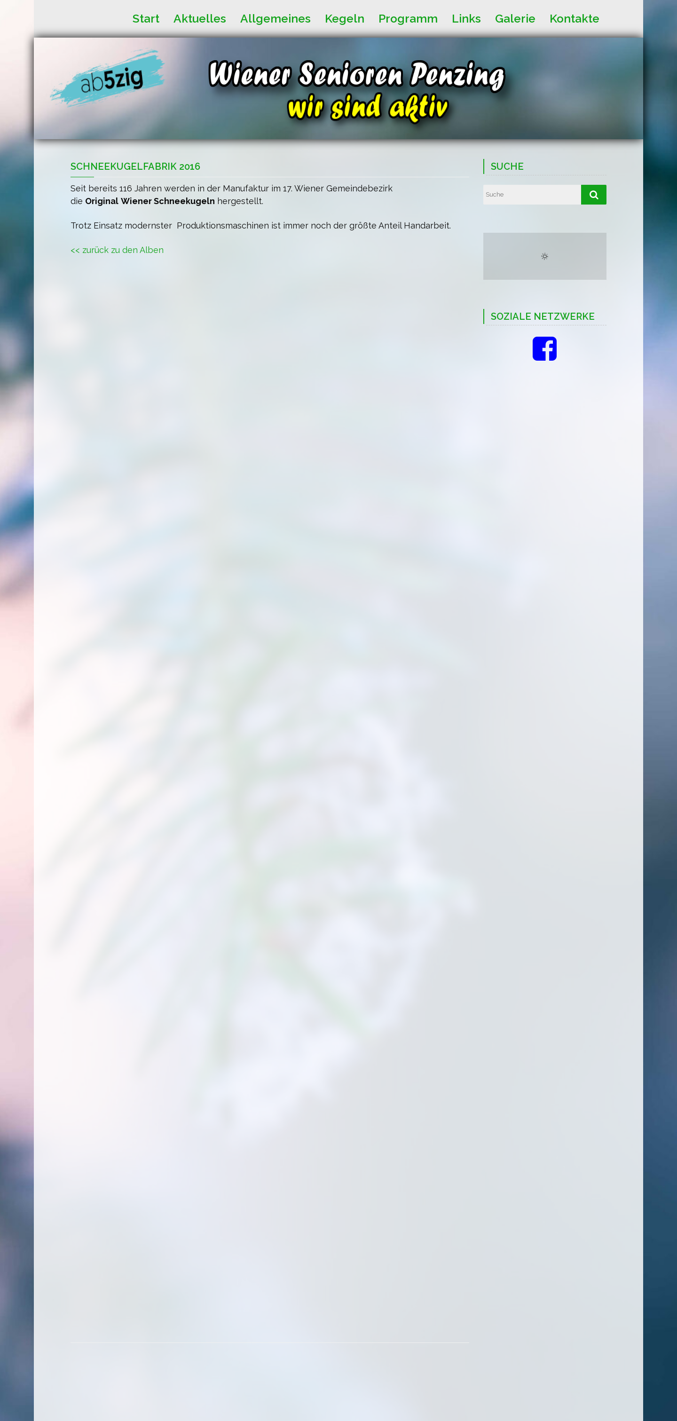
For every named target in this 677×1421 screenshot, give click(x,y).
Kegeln (344, 18)
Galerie (515, 18)
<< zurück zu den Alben (117, 250)
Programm (408, 18)
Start (146, 18)
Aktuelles (199, 18)
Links (466, 18)
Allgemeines (275, 18)
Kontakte (574, 18)
